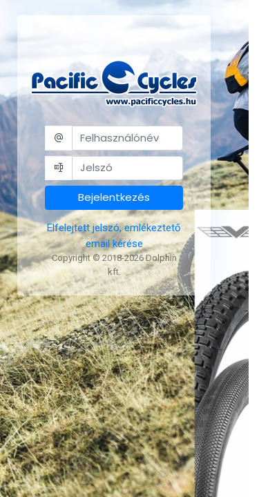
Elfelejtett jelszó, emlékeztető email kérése (114, 235)
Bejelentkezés (114, 197)
